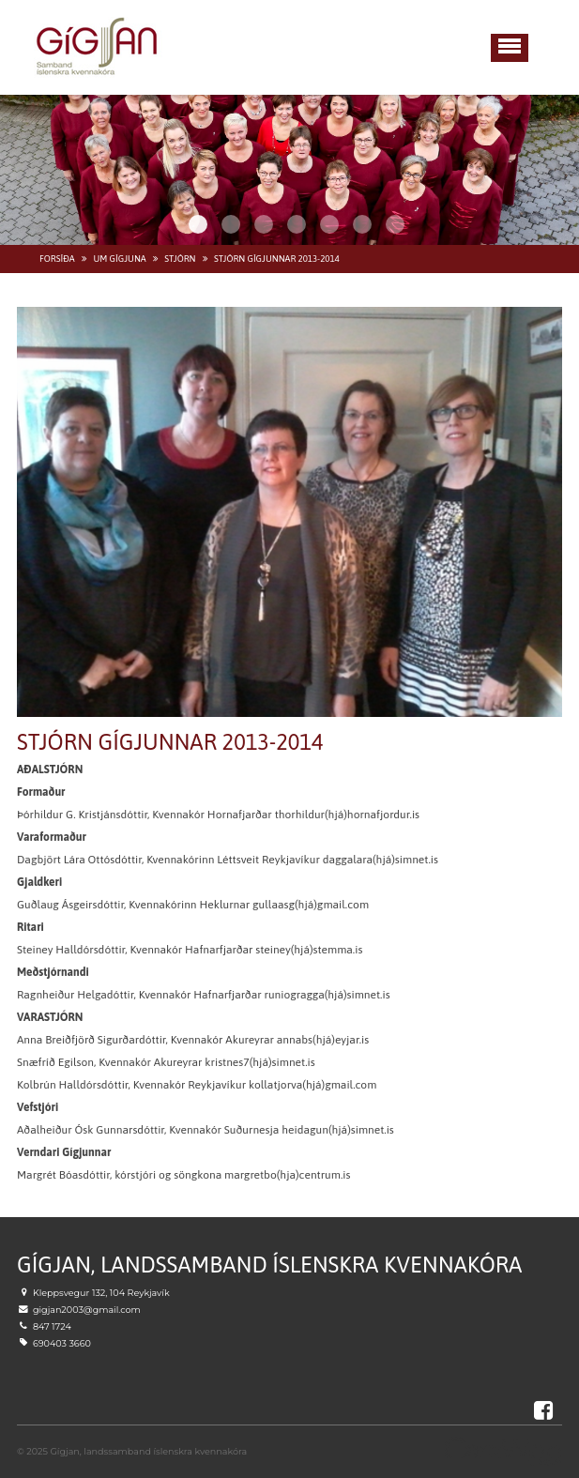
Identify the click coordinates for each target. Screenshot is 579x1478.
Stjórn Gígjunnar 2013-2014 (277, 258)
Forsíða (57, 258)
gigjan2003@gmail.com (87, 1309)
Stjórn (179, 258)
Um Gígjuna (119, 258)
